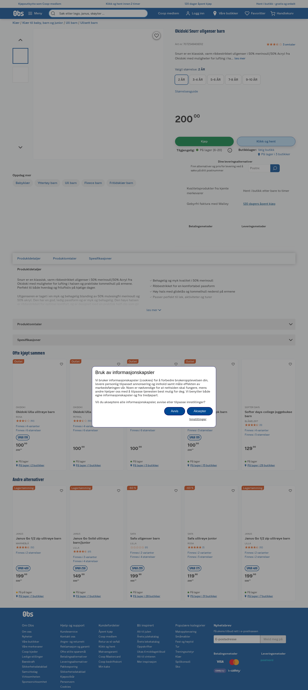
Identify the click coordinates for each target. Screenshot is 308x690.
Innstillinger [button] (197, 419)
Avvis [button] (174, 411)
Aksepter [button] (200, 411)
